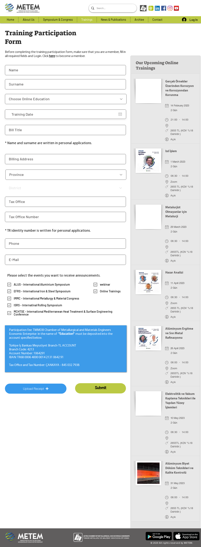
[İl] (65, 175)
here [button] (52, 56)
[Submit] (100, 388)
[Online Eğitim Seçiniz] (66, 99)
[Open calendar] (120, 114)
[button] (35, 389)
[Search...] (112, 8)
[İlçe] (65, 188)
